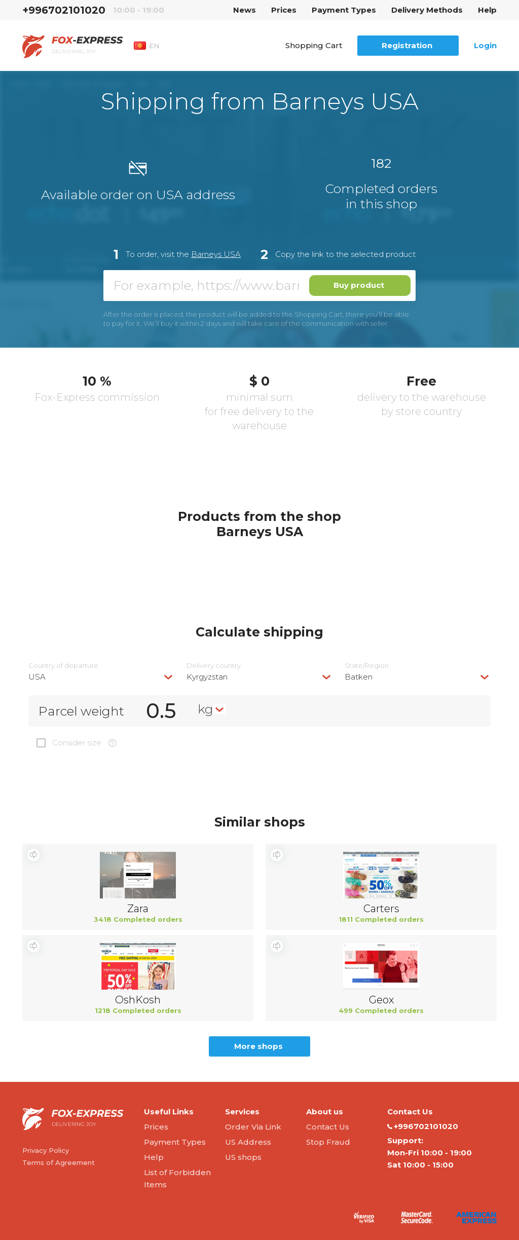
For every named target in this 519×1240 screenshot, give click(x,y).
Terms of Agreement (58, 1162)
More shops (258, 1046)
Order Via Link (253, 1127)
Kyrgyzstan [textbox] (207, 677)
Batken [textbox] (359, 677)
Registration (407, 45)
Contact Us (327, 1127)
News (244, 10)
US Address (248, 1142)
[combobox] (101, 677)
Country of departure (63, 665)
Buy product (358, 285)
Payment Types (344, 10)
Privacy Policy (45, 1150)
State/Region (367, 665)
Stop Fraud (328, 1142)
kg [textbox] (205, 709)
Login (485, 45)
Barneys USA (216, 254)
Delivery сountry (214, 665)
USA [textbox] (37, 677)
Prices (283, 10)
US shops (243, 1157)
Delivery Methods (427, 10)
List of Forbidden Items (177, 1178)
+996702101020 (63, 10)
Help (487, 10)
